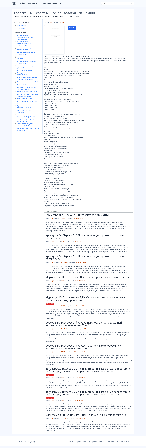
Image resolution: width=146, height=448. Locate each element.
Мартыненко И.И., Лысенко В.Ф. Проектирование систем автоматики (88, 277)
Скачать (72, 28)
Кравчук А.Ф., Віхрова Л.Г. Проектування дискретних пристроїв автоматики (85, 236)
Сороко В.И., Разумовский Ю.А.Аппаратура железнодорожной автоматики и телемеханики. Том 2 (83, 347)
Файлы (22, 3)
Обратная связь (34, 3)
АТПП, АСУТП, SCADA (72, 16)
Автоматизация (57, 16)
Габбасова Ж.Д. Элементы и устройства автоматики (78, 215)
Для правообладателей (52, 3)
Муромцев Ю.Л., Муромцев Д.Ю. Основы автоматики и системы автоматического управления (85, 299)
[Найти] (131, 3)
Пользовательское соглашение (118, 442)
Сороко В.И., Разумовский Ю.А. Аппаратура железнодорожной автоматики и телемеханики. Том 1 (84, 324)
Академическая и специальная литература (35, 16)
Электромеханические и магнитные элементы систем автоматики (86, 415)
